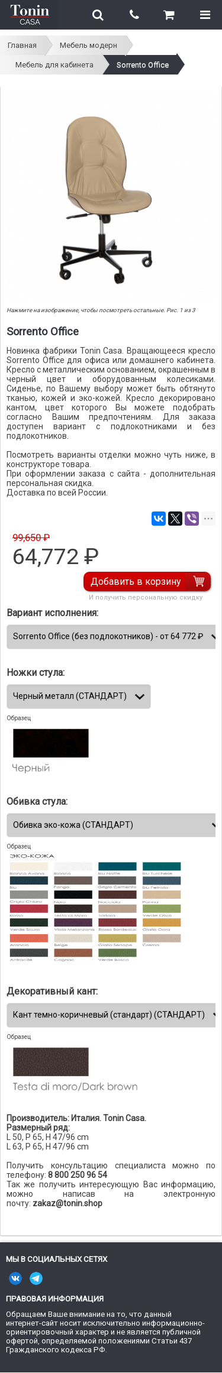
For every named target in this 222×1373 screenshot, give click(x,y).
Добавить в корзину (136, 581)
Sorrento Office (143, 64)
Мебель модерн (88, 45)
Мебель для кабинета (54, 64)
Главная (22, 45)
